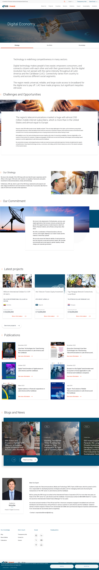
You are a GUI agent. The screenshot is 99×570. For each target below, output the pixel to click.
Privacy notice (69, 562)
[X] (36, 540)
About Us (43, 6)
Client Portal (93, 1)
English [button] (70, 1)
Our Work (49, 45)
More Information (18, 316)
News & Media (4, 537)
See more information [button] (25, 356)
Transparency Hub (81, 1)
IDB (19, 562)
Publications (4, 540)
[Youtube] (41, 540)
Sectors (65, 6)
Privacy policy (6, 567)
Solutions (72, 6)
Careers (20, 540)
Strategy (17, 45)
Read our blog (29, 460)
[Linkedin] (41, 536)
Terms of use (61, 562)
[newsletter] (41, 545)
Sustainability (86, 6)
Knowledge (82, 45)
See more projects (12, 325)
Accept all (86, 566)
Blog (2, 534)
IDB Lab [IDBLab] (23, 562)
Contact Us (20, 537)
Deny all (62, 566)
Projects (51, 6)
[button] (8, 459)
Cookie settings (13, 567)
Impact (78, 6)
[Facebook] (36, 536)
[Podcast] (36, 545)
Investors (94, 6)
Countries (57, 6)
